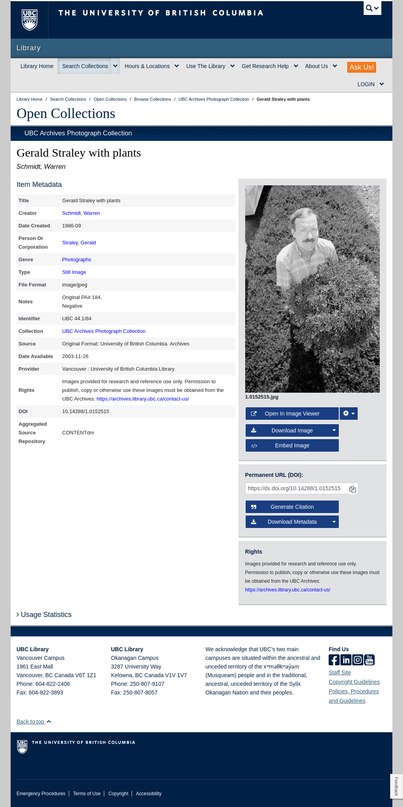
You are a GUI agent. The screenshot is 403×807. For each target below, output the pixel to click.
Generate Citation (282, 507)
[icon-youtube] (369, 661)
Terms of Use (87, 793)
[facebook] (334, 661)
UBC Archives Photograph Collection (78, 133)
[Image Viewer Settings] (348, 413)
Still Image (74, 272)
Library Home (37, 66)
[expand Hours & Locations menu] (176, 66)
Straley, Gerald (79, 243)
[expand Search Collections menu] (115, 66)
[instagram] (357, 661)
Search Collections (85, 66)
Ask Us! (361, 67)
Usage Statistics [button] (44, 615)
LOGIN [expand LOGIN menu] (366, 84)
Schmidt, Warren (81, 213)
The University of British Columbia (35, 20)
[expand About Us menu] (335, 66)
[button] (49, 721)
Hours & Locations (147, 66)
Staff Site (340, 672)
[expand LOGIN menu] (381, 84)
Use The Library (205, 66)
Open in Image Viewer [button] (285, 413)
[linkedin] (345, 661)
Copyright (118, 793)
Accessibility (148, 793)
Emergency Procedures (41, 793)
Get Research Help (265, 66)
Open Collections (66, 113)
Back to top (34, 721)
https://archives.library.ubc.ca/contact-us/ (143, 399)
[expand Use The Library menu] (232, 66)
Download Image (293, 430)
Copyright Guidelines (354, 682)
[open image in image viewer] (312, 288)
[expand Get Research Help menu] (296, 66)
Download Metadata (293, 522)
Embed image (280, 445)
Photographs (76, 259)
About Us (316, 66)
